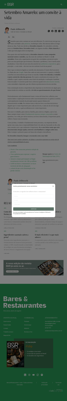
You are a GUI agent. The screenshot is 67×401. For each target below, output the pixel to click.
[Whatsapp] (33, 204)
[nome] (33, 196)
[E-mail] (33, 200)
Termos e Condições (39, 212)
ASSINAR (33, 209)
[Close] (53, 186)
